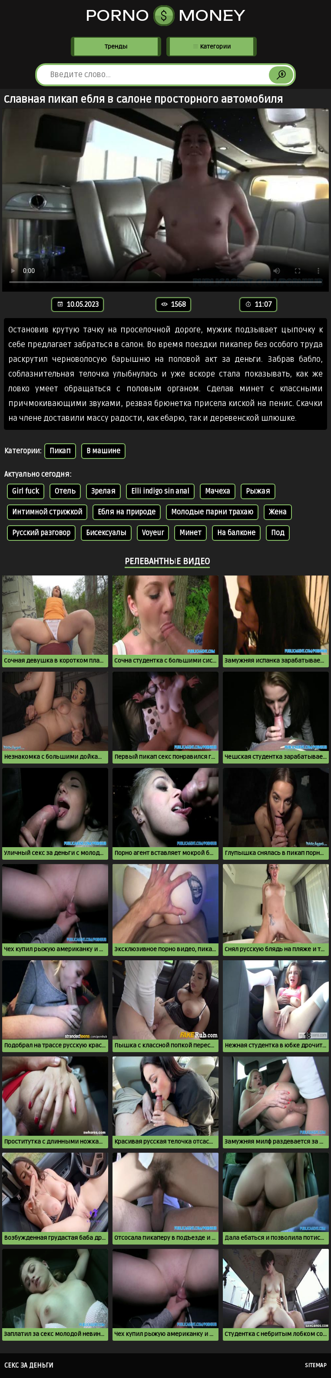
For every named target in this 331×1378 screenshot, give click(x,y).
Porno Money (166, 15)
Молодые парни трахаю (212, 512)
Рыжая (258, 491)
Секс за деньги (28, 1365)
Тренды (116, 46)
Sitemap (316, 1365)
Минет (190, 533)
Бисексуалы (106, 533)
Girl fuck (25, 491)
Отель (65, 491)
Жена (278, 512)
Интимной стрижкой (47, 512)
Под (278, 533)
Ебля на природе (127, 512)
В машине (103, 451)
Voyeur (153, 533)
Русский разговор (41, 533)
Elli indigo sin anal (160, 491)
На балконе (236, 533)
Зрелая (103, 491)
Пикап (60, 451)
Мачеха (217, 491)
